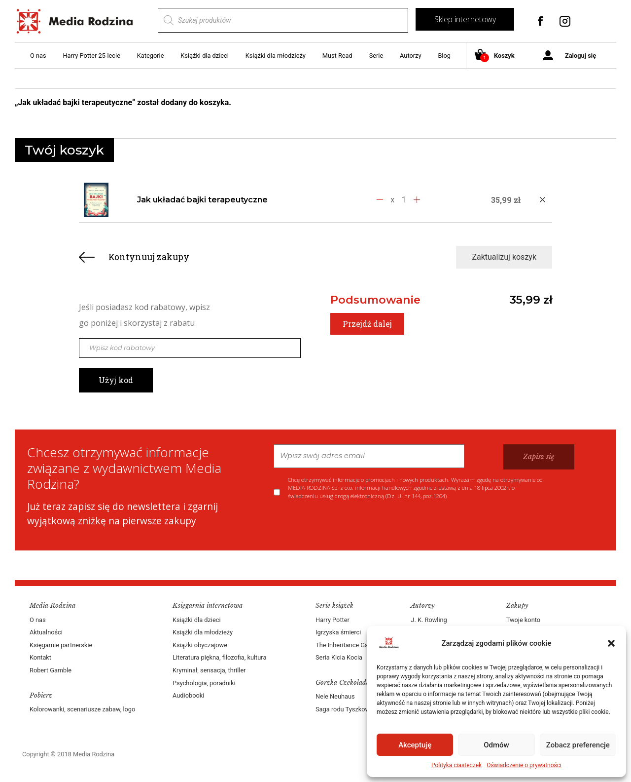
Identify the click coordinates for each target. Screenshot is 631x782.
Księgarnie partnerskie (61, 645)
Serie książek (334, 605)
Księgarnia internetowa (208, 605)
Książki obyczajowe (200, 645)
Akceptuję (414, 745)
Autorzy (410, 55)
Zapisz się (539, 456)
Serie (376, 55)
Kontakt (40, 657)
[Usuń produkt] (542, 200)
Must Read (337, 55)
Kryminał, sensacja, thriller (209, 670)
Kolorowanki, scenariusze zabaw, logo (82, 709)
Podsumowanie (375, 300)
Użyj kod (116, 380)
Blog (444, 55)
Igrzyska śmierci (338, 632)
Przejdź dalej (367, 323)
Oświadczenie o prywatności (524, 765)
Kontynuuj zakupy (148, 257)
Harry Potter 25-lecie (91, 55)
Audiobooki (188, 695)
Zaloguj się (580, 55)
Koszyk (498, 56)
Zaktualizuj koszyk (504, 257)
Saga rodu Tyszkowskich (350, 709)
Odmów (496, 745)
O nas (38, 55)
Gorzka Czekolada (343, 682)
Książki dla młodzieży (275, 55)
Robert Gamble (50, 670)
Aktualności (46, 632)
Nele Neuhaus (335, 696)
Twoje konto (523, 620)
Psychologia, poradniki (204, 683)
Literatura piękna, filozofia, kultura (219, 657)
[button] (611, 643)
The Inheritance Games (348, 645)
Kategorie (150, 55)
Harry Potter (333, 620)
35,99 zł (531, 300)
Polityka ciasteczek (456, 765)
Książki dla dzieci (204, 55)
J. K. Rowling (429, 620)
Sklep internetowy (465, 19)
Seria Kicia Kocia (339, 657)
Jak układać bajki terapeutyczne (202, 199)
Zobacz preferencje (578, 745)
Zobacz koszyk (565, 103)
